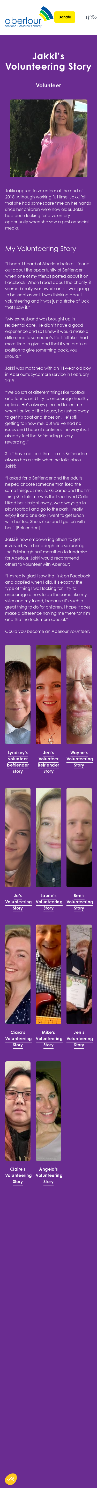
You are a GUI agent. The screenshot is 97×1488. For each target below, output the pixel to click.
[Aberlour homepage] (29, 17)
